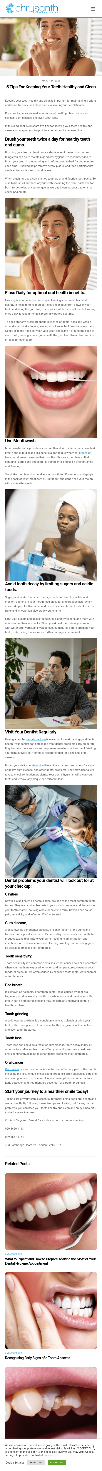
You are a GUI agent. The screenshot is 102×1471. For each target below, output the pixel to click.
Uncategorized (13, 1254)
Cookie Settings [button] (15, 1462)
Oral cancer (12, 1069)
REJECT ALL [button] (36, 1462)
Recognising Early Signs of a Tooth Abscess (37, 1358)
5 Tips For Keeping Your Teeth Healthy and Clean (51, 86)
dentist (36, 765)
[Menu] (93, 9)
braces (83, 453)
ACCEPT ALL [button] (57, 1462)
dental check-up (36, 739)
